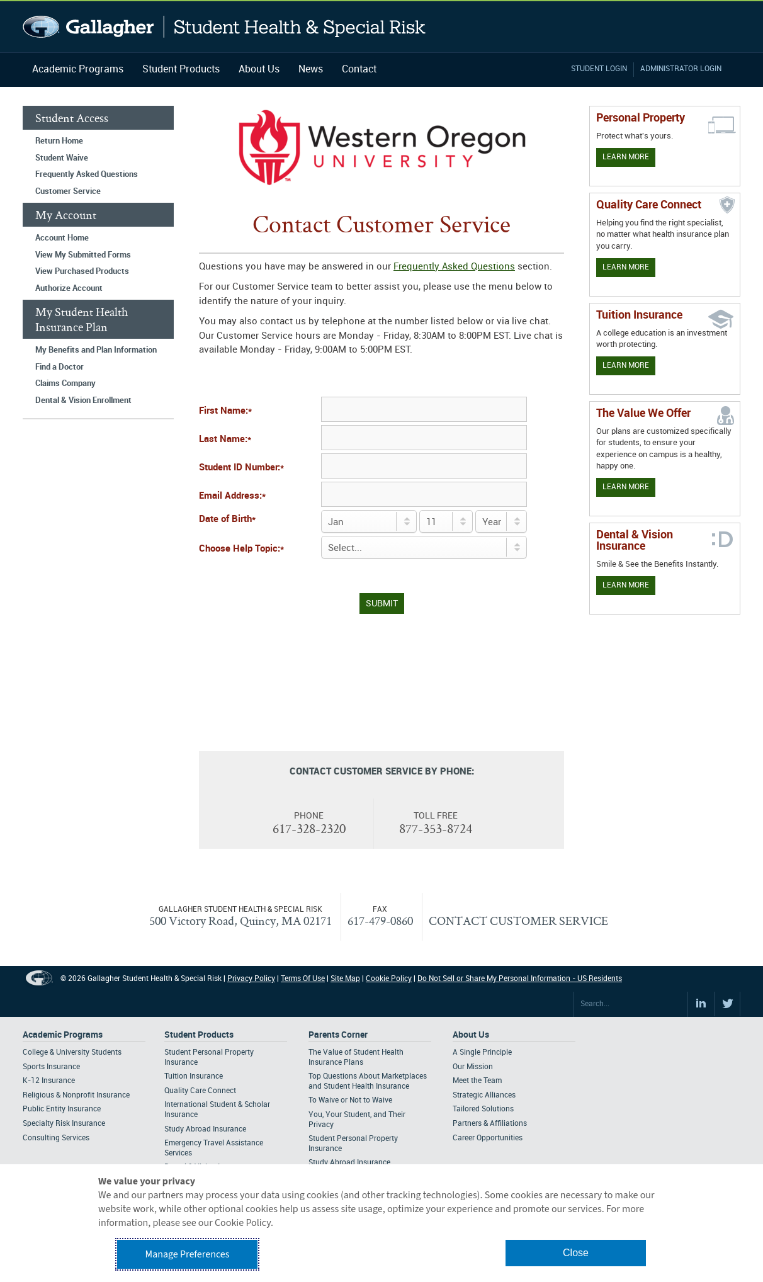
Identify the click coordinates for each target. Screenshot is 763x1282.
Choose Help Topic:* (241, 549)
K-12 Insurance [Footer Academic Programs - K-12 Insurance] (49, 1081)
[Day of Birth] (446, 521)
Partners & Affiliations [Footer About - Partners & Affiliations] (490, 1124)
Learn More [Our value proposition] (625, 487)
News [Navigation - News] (310, 69)
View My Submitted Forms (83, 255)
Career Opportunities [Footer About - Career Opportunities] (488, 1138)
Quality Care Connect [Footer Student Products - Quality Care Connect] (200, 1091)
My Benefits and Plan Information (96, 350)
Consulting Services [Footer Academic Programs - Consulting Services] (56, 1138)
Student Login (599, 69)
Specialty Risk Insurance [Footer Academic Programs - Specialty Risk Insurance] (64, 1124)
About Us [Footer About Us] (471, 1035)
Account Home (62, 238)
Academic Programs (77, 69)
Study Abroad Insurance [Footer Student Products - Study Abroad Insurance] (205, 1129)
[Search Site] (630, 1004)
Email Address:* (232, 496)
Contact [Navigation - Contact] (359, 69)
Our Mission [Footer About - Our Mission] (473, 1067)
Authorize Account (69, 288)
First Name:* (225, 411)
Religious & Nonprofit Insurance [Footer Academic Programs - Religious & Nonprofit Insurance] (76, 1095)
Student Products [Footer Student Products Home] (199, 1035)
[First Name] (424, 409)
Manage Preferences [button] (187, 1254)
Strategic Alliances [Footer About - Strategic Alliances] (484, 1095)
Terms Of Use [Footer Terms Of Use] (303, 979)
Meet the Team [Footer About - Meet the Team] (477, 1081)
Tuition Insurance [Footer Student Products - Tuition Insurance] (193, 1076)
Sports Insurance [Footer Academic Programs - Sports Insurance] (51, 1067)
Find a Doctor (59, 367)
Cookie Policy (389, 979)
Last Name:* (225, 439)
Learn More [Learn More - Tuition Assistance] (625, 365)
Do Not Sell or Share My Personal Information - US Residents (519, 979)
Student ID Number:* (241, 468)
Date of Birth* (227, 519)
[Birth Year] (501, 521)
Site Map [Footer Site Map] (345, 979)
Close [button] (576, 1252)
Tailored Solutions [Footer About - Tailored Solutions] (483, 1109)
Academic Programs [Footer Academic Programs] (63, 1035)
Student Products (181, 69)
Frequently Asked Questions (86, 174)
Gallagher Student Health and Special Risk (224, 27)
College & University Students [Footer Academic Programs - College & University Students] (72, 1052)
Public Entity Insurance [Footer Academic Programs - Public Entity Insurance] (62, 1109)
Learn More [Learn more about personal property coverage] (625, 157)
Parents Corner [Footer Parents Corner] (338, 1035)
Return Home (59, 141)
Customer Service (68, 191)
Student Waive (61, 158)
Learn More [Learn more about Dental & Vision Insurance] (625, 585)
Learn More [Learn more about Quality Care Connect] (625, 267)
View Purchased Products (82, 271)
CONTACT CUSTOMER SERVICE (518, 920)
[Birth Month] (369, 521)
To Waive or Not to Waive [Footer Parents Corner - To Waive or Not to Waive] (350, 1100)
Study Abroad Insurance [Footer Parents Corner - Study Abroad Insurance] (349, 1163)
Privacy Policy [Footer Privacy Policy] (251, 979)
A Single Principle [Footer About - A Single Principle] (482, 1052)
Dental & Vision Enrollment (83, 400)
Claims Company (65, 383)
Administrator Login (680, 69)
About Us (259, 69)
